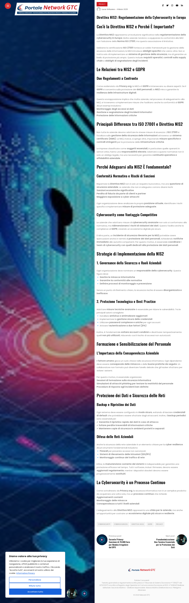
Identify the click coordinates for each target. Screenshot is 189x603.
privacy (159, 524)
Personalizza (35, 579)
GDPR (150, 524)
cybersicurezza (121, 524)
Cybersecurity (104, 524)
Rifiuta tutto (35, 585)
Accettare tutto (35, 591)
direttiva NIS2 (138, 524)
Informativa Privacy (25, 573)
